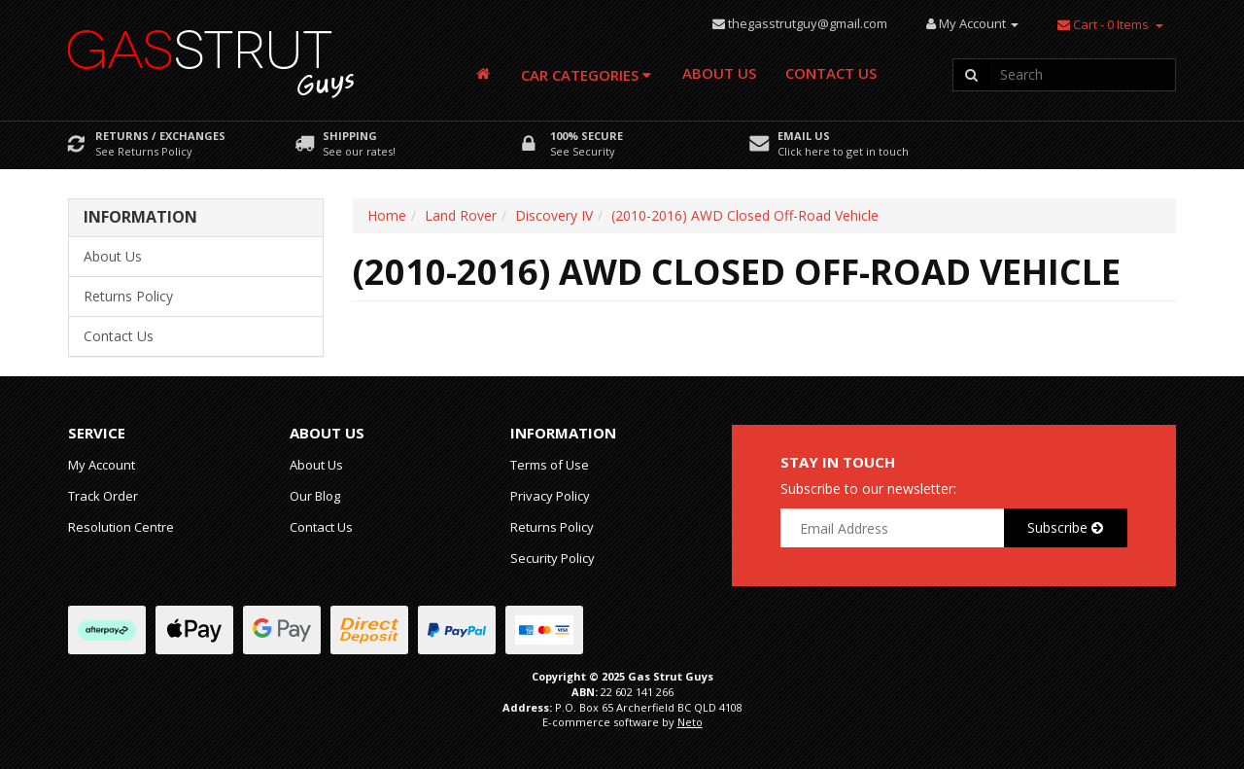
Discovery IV (554, 215)
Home (386, 215)
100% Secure (586, 135)
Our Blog (315, 496)
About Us (719, 73)
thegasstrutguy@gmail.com (807, 23)
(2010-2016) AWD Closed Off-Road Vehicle (745, 215)
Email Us (804, 135)
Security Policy (552, 558)
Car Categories (586, 75)
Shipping (350, 135)
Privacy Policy (550, 496)
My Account (101, 464)
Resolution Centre (121, 527)
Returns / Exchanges (160, 135)
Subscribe (1065, 527)
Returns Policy (128, 296)
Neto (690, 722)
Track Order (103, 496)
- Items (1103, 24)
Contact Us (831, 73)
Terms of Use (549, 464)
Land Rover (461, 215)
